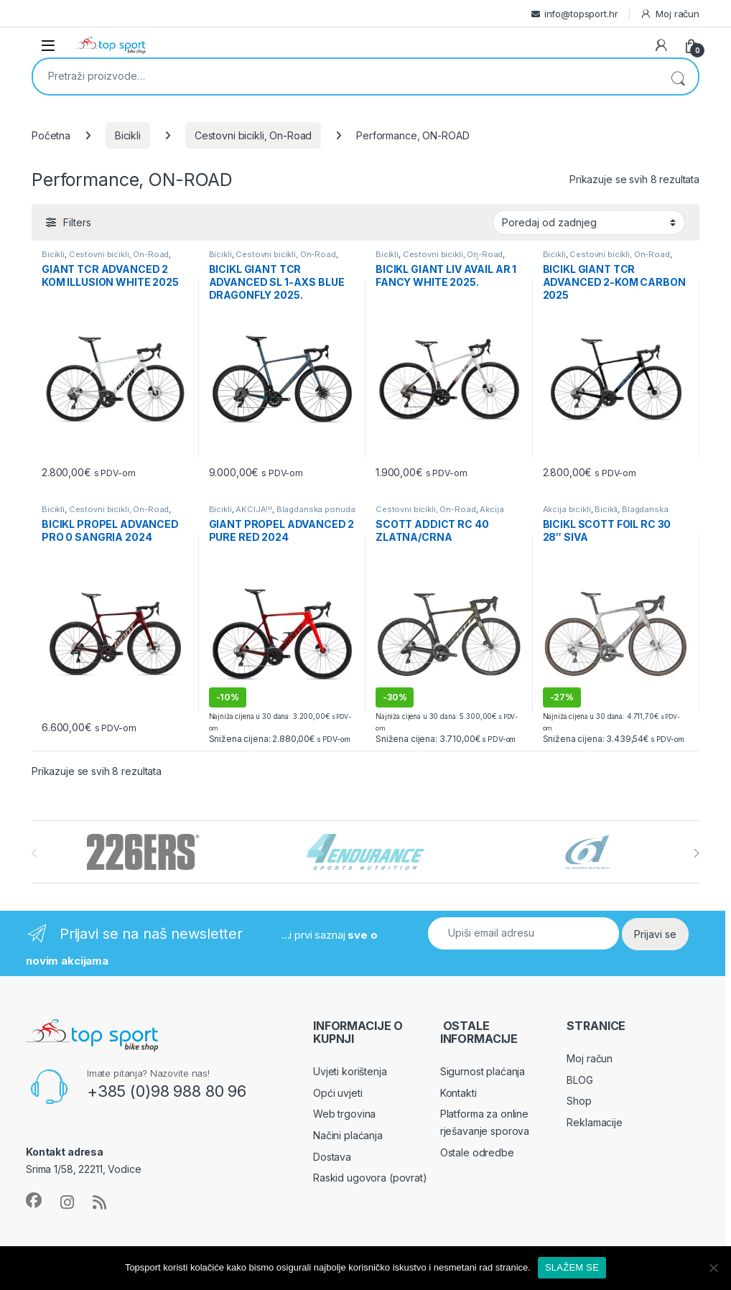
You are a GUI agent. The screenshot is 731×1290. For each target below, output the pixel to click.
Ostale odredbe (477, 1152)
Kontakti (458, 1093)
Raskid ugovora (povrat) (370, 1177)
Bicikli (128, 135)
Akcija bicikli (567, 509)
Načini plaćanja (348, 1135)
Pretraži (678, 76)
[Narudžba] (589, 222)
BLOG (579, 1080)
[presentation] (696, 853)
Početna (51, 135)
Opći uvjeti (337, 1093)
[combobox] (345, 75)
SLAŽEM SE (572, 1267)
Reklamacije (594, 1122)
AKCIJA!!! (254, 509)
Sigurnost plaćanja (482, 1071)
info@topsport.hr (581, 13)
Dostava (332, 1157)
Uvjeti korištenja (350, 1071)
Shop (579, 1101)
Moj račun (669, 14)
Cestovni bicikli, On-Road (253, 135)
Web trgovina (344, 1114)
